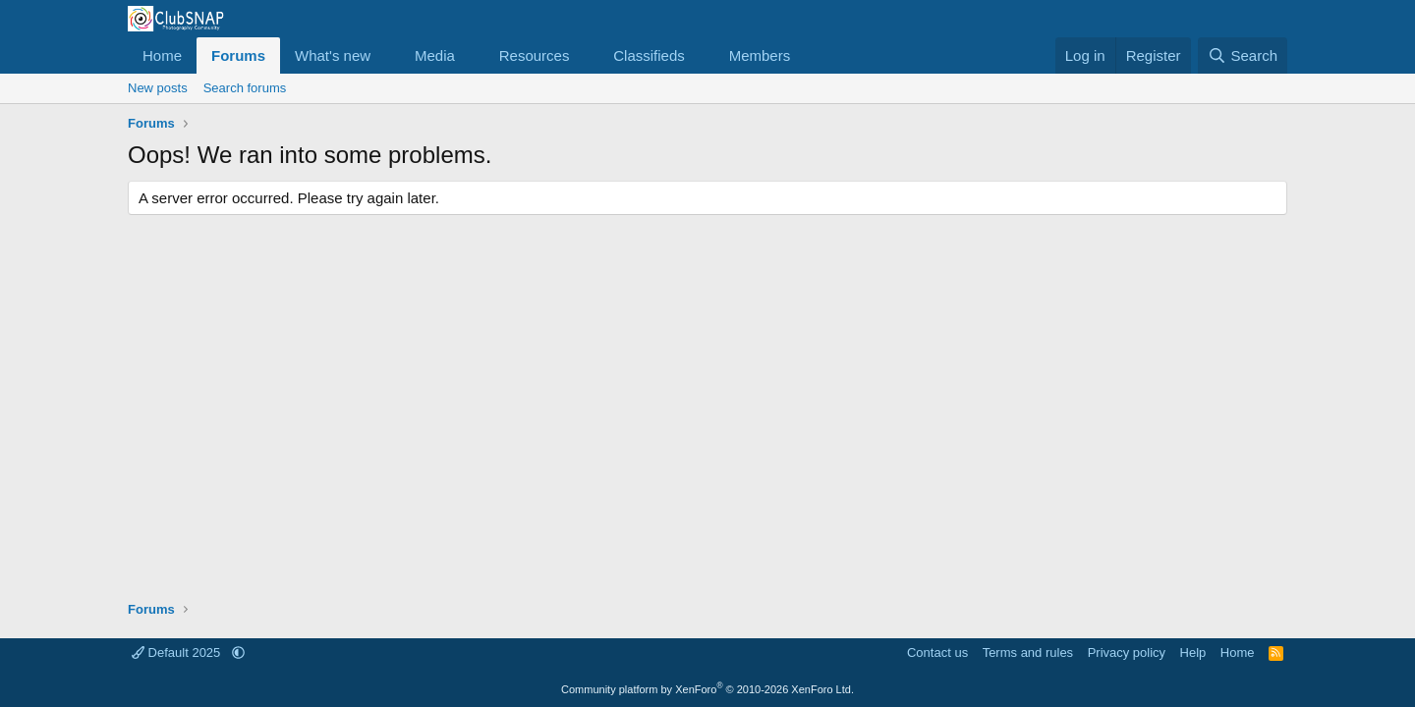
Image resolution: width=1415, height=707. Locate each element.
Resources (534, 55)
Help (1193, 652)
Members (760, 55)
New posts (158, 88)
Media (435, 55)
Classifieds (649, 55)
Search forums (245, 88)
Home (162, 55)
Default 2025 (178, 652)
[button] (386, 55)
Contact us (937, 652)
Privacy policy (1126, 652)
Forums (238, 55)
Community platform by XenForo (707, 689)
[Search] (1242, 55)
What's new (332, 55)
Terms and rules (1028, 652)
